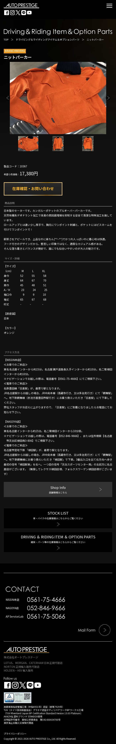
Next (108, 98)
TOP (6, 39)
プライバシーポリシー (15, 733)
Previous (8, 98)
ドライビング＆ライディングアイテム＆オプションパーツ (47, 39)
